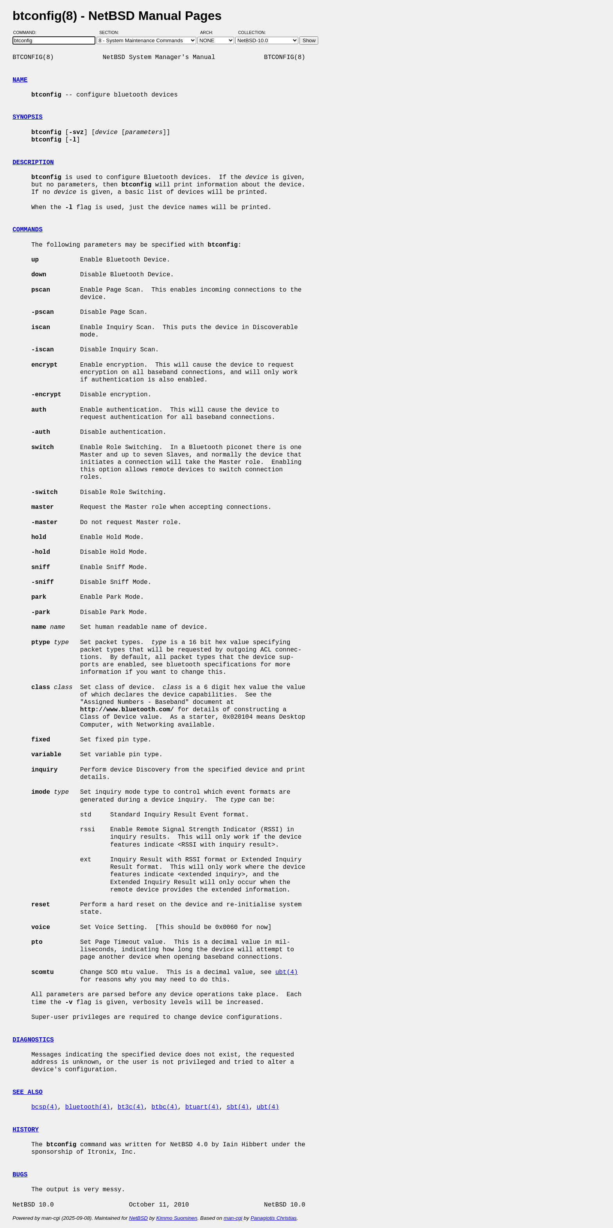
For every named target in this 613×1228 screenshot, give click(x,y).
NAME (20, 80)
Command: (27, 32)
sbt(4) (237, 1107)
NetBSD (138, 1218)
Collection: (252, 32)
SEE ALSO (28, 1092)
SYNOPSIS (28, 117)
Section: (110, 32)
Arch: (210, 32)
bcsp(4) (44, 1107)
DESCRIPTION (33, 162)
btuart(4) (202, 1107)
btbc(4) (164, 1107)
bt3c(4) (131, 1107)
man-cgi (233, 1218)
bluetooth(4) (87, 1107)
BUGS (20, 1175)
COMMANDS (28, 230)
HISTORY (26, 1130)
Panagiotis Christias (274, 1218)
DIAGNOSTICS (33, 1040)
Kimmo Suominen (176, 1218)
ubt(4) (286, 972)
